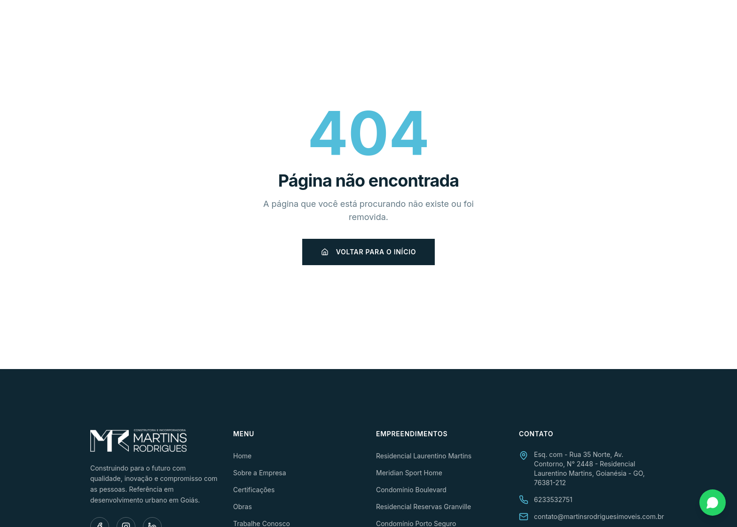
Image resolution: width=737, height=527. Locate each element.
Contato (630, 22)
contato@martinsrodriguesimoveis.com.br (599, 516)
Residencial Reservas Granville (423, 507)
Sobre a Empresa (371, 22)
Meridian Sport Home (409, 473)
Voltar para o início (368, 252)
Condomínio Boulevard (411, 490)
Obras (498, 22)
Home (314, 22)
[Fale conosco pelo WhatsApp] (712, 502)
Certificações (445, 22)
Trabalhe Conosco (562, 22)
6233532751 (553, 499)
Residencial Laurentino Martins (423, 456)
